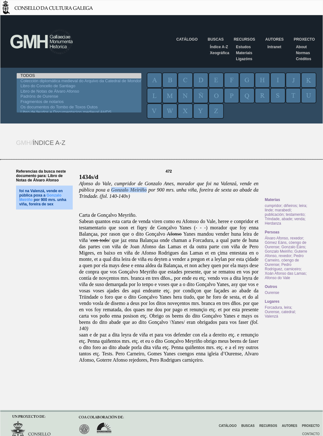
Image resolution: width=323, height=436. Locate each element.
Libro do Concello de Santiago (79, 86)
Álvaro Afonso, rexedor (284, 238)
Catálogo (187, 39)
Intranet (274, 47)
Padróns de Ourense (79, 96)
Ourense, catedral (280, 312)
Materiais (244, 53)
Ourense (272, 292)
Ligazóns (244, 59)
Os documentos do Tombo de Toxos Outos (79, 107)
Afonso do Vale (277, 278)
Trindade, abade (278, 219)
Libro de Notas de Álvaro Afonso (79, 91)
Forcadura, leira (278, 307)
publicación (274, 214)
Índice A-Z (219, 47)
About (301, 47)
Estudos (243, 47)
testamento (295, 214)
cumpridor (273, 206)
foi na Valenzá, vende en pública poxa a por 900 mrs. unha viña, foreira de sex (42, 197)
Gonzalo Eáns (293, 247)
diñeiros (290, 206)
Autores (274, 39)
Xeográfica (219, 53)
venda (299, 219)
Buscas (216, 39)
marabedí (283, 210)
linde (269, 210)
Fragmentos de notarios (79, 102)
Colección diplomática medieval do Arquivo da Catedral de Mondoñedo (79, 81)
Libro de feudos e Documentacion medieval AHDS (79, 112)
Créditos (303, 59)
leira (302, 206)
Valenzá (271, 316)
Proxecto (304, 39)
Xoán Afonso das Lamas (285, 273)
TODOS (79, 75)
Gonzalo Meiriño (129, 189)
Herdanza (273, 223)
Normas (303, 53)
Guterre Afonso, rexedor (286, 253)
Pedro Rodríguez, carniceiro (283, 266)
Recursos (244, 39)
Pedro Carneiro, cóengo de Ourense (284, 260)
